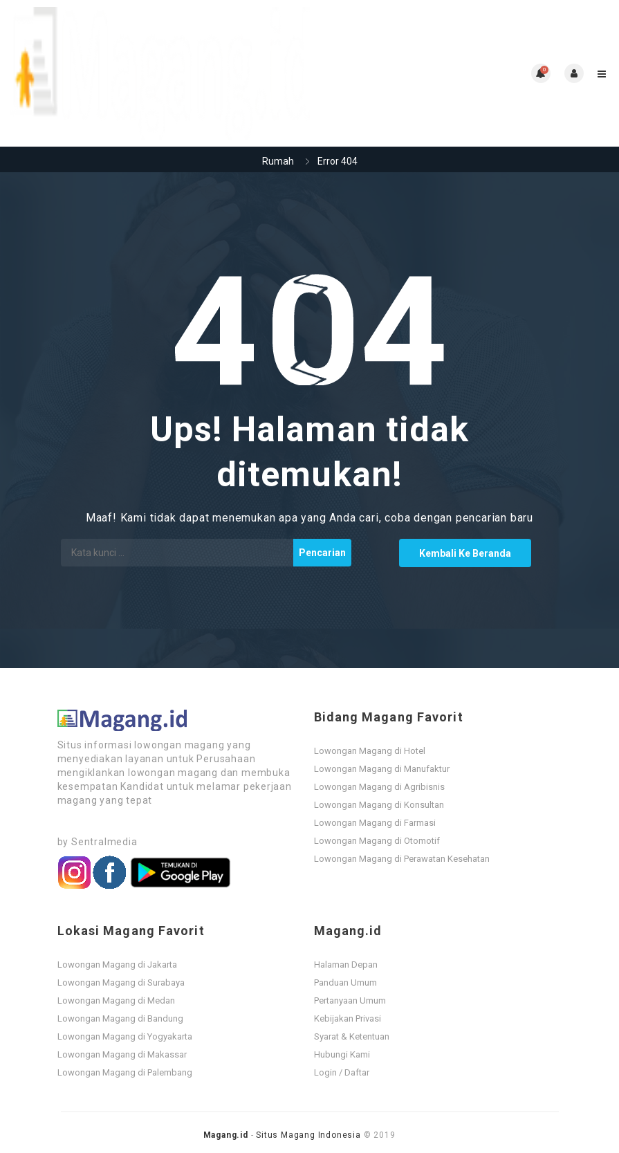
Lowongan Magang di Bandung (120, 1018)
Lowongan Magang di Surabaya (121, 982)
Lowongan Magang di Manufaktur (382, 769)
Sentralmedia (104, 841)
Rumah (278, 161)
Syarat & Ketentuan (351, 1036)
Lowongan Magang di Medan (116, 1000)
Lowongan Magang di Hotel (369, 751)
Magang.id (225, 1135)
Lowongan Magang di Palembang (124, 1072)
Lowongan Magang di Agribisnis (379, 787)
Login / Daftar (341, 1072)
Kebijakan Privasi (347, 1018)
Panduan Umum (345, 982)
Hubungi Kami (342, 1054)
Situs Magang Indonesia (308, 1135)
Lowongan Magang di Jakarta (117, 964)
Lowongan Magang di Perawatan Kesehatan (402, 859)
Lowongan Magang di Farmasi (375, 823)
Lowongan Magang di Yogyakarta (124, 1036)
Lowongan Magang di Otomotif (377, 841)
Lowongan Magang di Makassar (122, 1054)
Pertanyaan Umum (350, 1000)
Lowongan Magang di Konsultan (379, 805)
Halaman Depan (346, 964)
